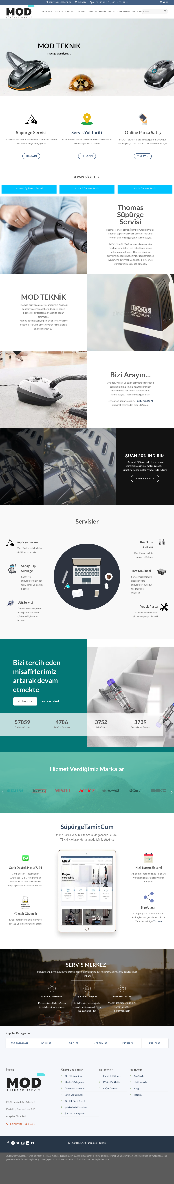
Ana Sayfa (46, 11)
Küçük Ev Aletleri (112, 1082)
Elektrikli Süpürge (112, 1075)
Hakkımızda (123, 11)
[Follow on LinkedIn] (27, 1143)
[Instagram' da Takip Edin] (161, 2)
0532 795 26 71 (145, 400)
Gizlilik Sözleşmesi (75, 1100)
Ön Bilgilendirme (74, 1075)
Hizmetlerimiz (87, 11)
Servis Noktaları (65, 11)
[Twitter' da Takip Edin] (164, 2)
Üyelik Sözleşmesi (74, 1082)
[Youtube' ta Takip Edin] (32, 1143)
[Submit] (165, 11)
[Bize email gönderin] (167, 2)
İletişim (136, 11)
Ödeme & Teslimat (75, 1088)
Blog (136, 1088)
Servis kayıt (107, 11)
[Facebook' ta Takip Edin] (158, 2)
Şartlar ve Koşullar (75, 1113)
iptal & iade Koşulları (76, 1107)
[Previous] (3, 792)
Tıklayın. (157, 921)
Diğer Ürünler (110, 1088)
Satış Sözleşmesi (74, 1094)
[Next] (171, 792)
